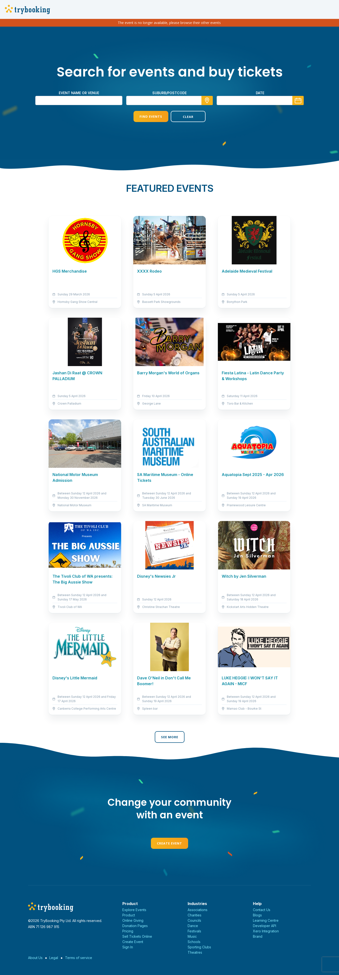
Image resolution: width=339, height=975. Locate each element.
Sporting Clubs (199, 947)
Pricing (127, 931)
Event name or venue (79, 93)
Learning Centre (266, 920)
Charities (194, 915)
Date (260, 93)
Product (128, 915)
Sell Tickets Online (137, 936)
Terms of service (78, 958)
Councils (194, 920)
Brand (257, 936)
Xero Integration (266, 931)
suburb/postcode (169, 93)
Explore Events (134, 910)
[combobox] (169, 100)
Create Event (169, 843)
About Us (35, 958)
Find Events (151, 116)
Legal (53, 958)
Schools (194, 942)
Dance (193, 926)
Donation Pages (135, 926)
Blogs (257, 915)
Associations (197, 910)
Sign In (127, 947)
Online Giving (132, 920)
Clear (188, 117)
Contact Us (261, 910)
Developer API (264, 926)
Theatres (195, 952)
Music (192, 936)
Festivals (194, 931)
